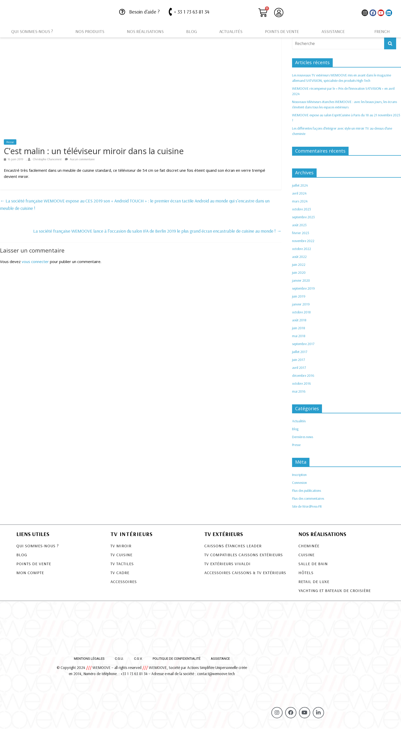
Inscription (299, 474)
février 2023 (300, 233)
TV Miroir (120, 545)
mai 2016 (299, 391)
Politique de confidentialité (177, 658)
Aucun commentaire (80, 159)
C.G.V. (138, 658)
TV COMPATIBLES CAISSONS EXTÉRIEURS (243, 554)
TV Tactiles (122, 563)
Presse (10, 142)
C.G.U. (119, 658)
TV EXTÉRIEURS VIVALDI (227, 563)
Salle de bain (313, 563)
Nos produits (89, 31)
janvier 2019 (301, 304)
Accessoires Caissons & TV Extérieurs (245, 572)
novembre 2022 (303, 240)
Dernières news (302, 437)
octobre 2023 (301, 209)
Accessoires (123, 581)
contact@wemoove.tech (216, 673)
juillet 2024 (300, 185)
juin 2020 (299, 272)
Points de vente (282, 31)
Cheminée (308, 545)
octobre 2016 (301, 383)
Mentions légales (89, 658)
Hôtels (306, 572)
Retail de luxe (313, 581)
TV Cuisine (121, 554)
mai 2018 (298, 336)
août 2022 (299, 256)
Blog (191, 31)
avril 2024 (299, 193)
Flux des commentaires (308, 498)
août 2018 (299, 320)
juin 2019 (298, 296)
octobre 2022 (301, 248)
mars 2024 (299, 201)
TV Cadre (119, 572)
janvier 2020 (301, 280)
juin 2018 (298, 328)
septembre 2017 (303, 343)
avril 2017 (299, 367)
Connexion (299, 482)
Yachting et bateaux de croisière (334, 590)
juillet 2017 (299, 351)
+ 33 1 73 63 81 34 (191, 11)
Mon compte (30, 572)
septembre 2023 (303, 217)
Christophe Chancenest (47, 159)
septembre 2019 (303, 288)
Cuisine (306, 554)
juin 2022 (298, 264)
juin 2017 (298, 359)
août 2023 (299, 225)
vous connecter (35, 261)
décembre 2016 (303, 375)
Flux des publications (306, 490)
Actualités (230, 31)
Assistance (333, 31)
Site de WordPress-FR (307, 506)
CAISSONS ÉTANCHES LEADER (233, 545)
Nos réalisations (145, 31)
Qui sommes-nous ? (32, 31)
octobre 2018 (301, 312)
